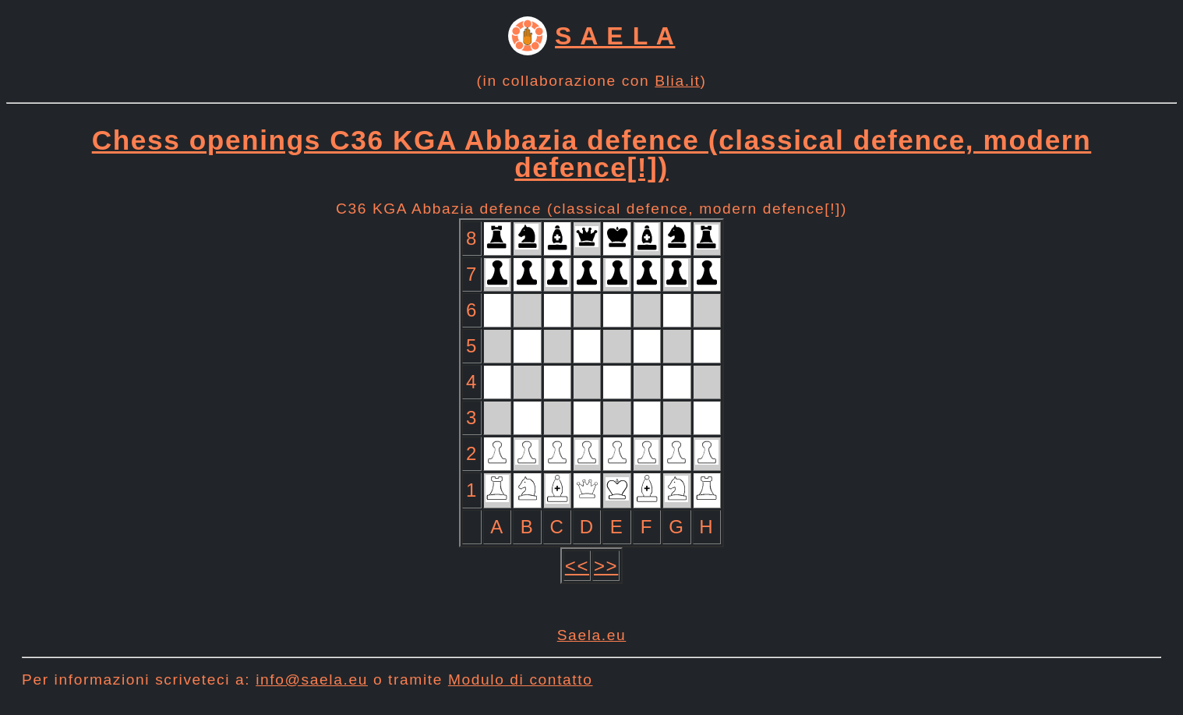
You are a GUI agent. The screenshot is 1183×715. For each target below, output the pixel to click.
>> (606, 565)
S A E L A (615, 36)
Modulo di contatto (520, 679)
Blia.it (677, 81)
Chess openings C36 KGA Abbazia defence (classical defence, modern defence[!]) (592, 153)
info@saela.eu (312, 679)
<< (577, 565)
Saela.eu (592, 635)
